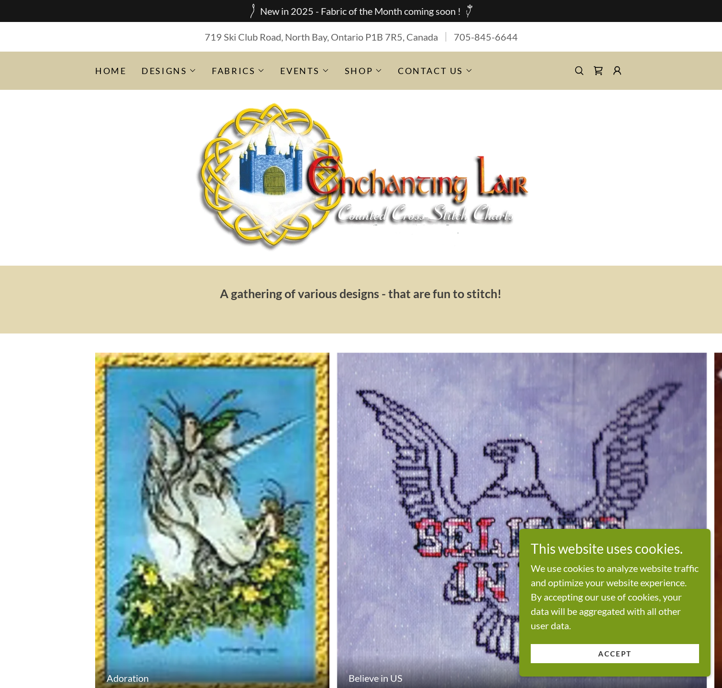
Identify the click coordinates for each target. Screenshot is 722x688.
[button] (169, 70)
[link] (598, 70)
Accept (615, 653)
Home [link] (110, 70)
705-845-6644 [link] (486, 37)
